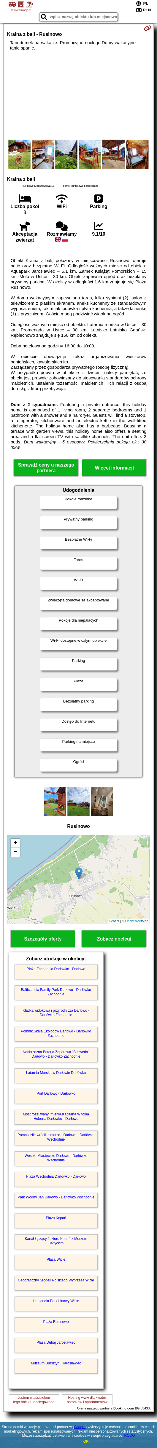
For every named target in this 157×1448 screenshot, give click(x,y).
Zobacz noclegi (114, 938)
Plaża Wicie (56, 1259)
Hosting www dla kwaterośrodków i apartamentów (87, 1400)
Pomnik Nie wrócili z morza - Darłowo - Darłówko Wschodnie (56, 1137)
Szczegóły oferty (42, 938)
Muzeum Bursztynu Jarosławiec (56, 1363)
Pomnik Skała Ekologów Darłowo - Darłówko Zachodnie (56, 1033)
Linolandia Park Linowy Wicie (56, 1301)
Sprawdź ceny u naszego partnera (46, 467)
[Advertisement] (78, 95)
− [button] (15, 852)
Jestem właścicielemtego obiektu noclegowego (33, 1400)
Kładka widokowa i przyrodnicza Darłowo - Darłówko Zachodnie (56, 1012)
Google (79, 1427)
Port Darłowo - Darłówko (56, 1093)
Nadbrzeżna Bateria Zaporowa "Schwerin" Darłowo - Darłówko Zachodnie (56, 1054)
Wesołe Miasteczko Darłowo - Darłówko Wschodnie (56, 1158)
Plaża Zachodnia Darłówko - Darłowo (56, 969)
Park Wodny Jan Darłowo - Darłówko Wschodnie (56, 1197)
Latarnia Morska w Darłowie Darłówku (56, 1073)
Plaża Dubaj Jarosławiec (56, 1342)
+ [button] (15, 843)
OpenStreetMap (136, 921)
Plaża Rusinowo (56, 1322)
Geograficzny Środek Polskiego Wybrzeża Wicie (56, 1280)
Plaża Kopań (56, 1218)
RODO (129, 1435)
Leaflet (114, 921)
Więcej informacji (114, 467)
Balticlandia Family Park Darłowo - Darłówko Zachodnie (56, 992)
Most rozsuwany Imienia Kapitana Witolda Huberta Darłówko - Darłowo (56, 1116)
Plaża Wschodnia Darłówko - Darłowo (56, 1176)
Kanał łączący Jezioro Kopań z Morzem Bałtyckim (56, 1241)
